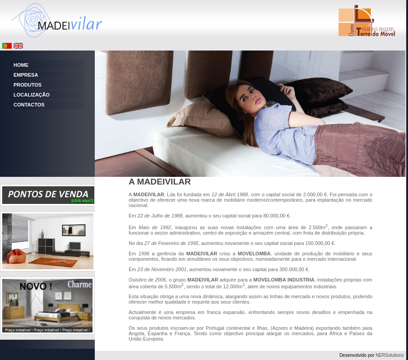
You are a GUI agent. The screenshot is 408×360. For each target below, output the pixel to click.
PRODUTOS (28, 85)
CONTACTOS (29, 104)
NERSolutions (389, 355)
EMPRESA (26, 75)
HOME (21, 65)
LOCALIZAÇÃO (32, 94)
